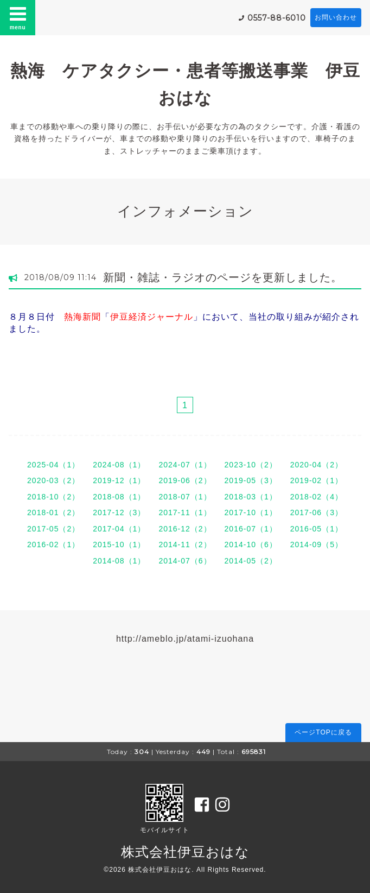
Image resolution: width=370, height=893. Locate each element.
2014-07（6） (184, 560)
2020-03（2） (53, 480)
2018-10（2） (53, 496)
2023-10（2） (251, 464)
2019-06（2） (184, 480)
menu (18, 17)
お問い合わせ (336, 17)
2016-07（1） (251, 528)
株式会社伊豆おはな (185, 851)
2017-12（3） (119, 512)
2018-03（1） (251, 496)
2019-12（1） (119, 480)
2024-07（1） (184, 464)
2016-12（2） (184, 528)
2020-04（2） (316, 464)
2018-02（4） (316, 496)
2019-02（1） (316, 480)
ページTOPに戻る (323, 732)
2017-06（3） (316, 512)
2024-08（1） (119, 464)
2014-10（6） (251, 544)
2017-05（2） (53, 528)
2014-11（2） (184, 544)
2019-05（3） (251, 480)
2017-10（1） (251, 512)
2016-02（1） (53, 544)
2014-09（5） (316, 544)
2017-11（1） (184, 512)
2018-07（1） (184, 496)
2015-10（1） (119, 544)
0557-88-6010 (276, 18)
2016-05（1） (316, 528)
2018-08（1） (119, 496)
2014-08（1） (119, 560)
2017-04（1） (119, 528)
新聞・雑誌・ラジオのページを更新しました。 (222, 277)
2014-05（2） (251, 560)
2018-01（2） (53, 512)
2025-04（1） (53, 464)
